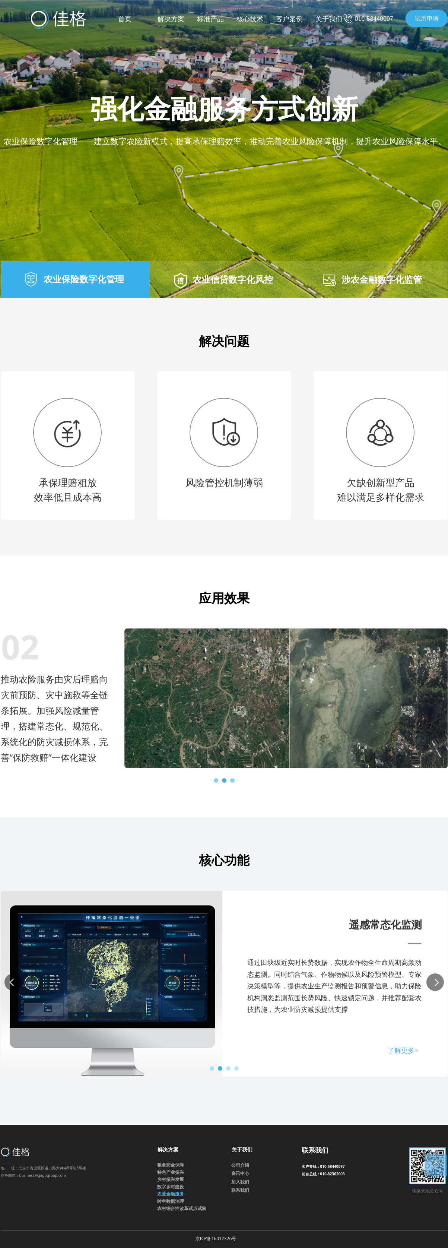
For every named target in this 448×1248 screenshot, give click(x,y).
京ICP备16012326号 (216, 1238)
